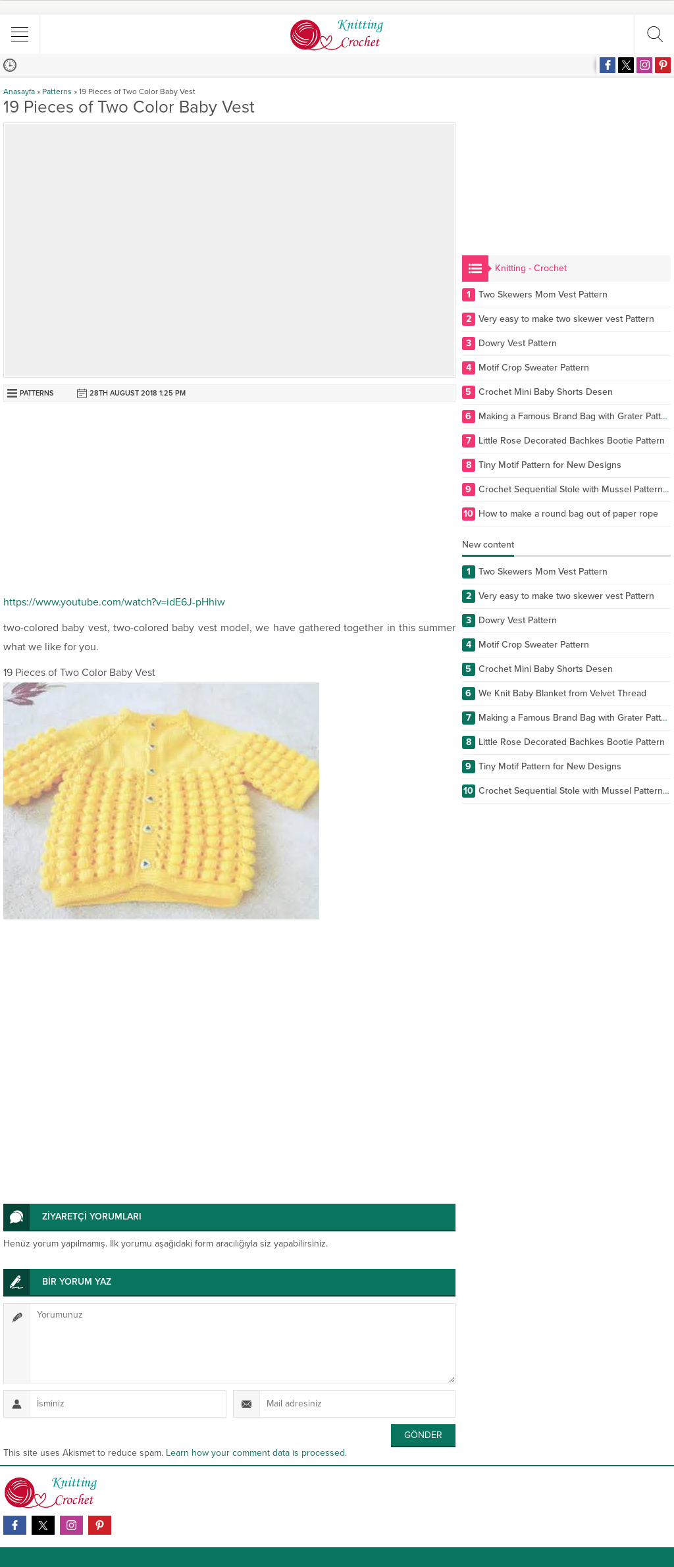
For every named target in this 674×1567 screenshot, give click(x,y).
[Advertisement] (229, 501)
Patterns (57, 91)
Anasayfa (19, 91)
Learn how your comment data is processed (255, 1452)
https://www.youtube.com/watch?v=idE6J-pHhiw (114, 602)
